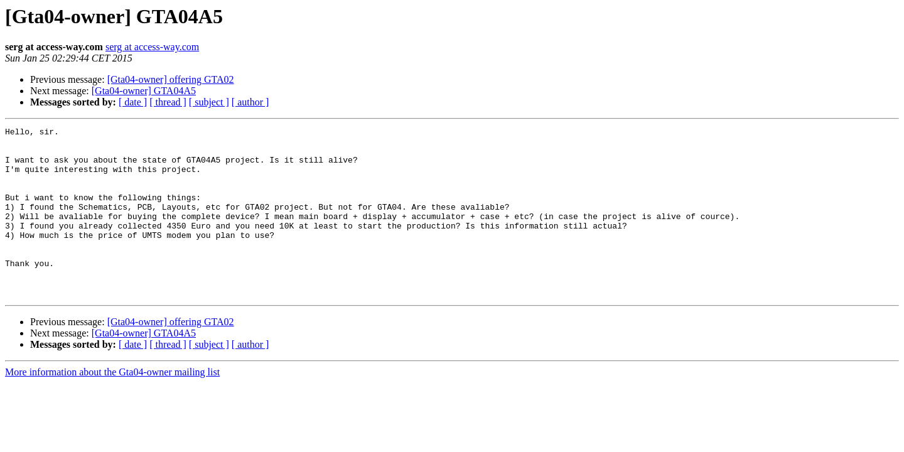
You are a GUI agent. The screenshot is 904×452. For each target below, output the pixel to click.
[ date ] (133, 102)
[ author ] (250, 102)
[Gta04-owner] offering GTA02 (170, 79)
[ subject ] (209, 102)
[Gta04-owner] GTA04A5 (144, 90)
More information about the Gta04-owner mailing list (112, 406)
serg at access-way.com (152, 46)
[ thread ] (167, 102)
